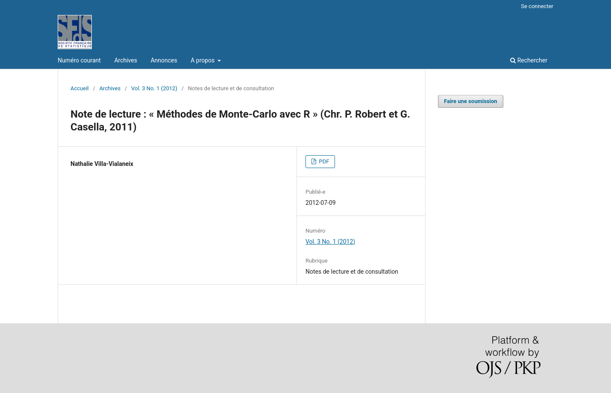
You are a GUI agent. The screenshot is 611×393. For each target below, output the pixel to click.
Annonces (163, 60)
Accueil (79, 88)
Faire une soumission (470, 101)
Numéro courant (79, 60)
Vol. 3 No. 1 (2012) (154, 88)
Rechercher (528, 60)
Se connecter (537, 6)
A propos (203, 60)
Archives (125, 60)
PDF (323, 161)
